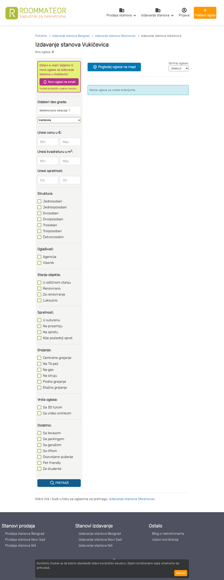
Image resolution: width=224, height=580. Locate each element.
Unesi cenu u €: (49, 133)
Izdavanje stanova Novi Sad (100, 539)
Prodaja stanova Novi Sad (25, 539)
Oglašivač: (45, 249)
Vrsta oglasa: (47, 400)
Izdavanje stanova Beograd (100, 534)
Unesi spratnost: (50, 171)
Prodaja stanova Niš (20, 545)
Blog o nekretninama (168, 534)
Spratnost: (45, 312)
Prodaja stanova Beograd (24, 534)
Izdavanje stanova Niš (96, 545)
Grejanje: (44, 350)
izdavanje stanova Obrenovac (132, 499)
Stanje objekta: (49, 275)
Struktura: (45, 194)
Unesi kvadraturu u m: (55, 151)
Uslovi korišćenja (165, 539)
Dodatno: (44, 425)
